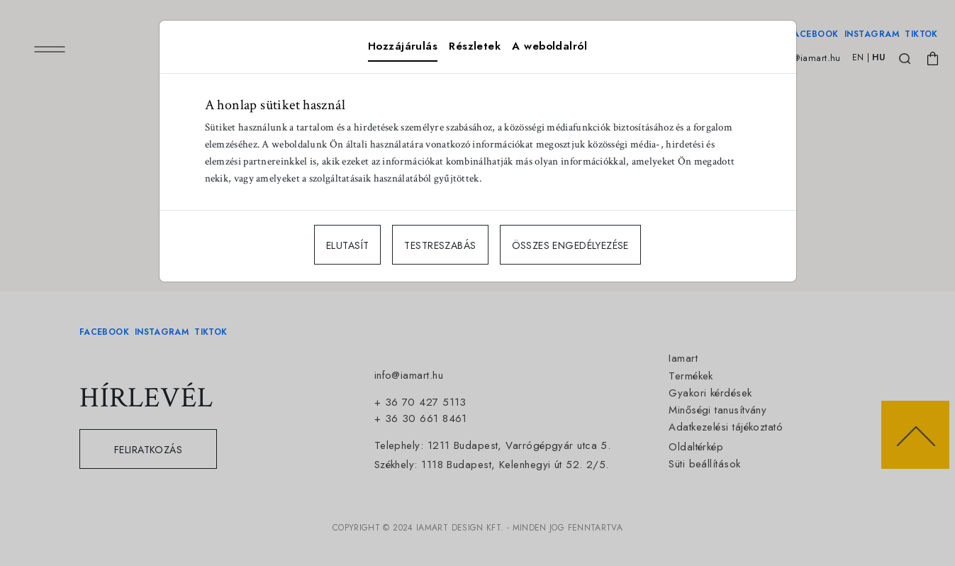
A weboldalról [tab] (549, 46)
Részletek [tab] (475, 46)
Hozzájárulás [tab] (402, 46)
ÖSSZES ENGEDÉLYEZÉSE (570, 245)
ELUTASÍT (347, 245)
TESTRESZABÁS (440, 245)
